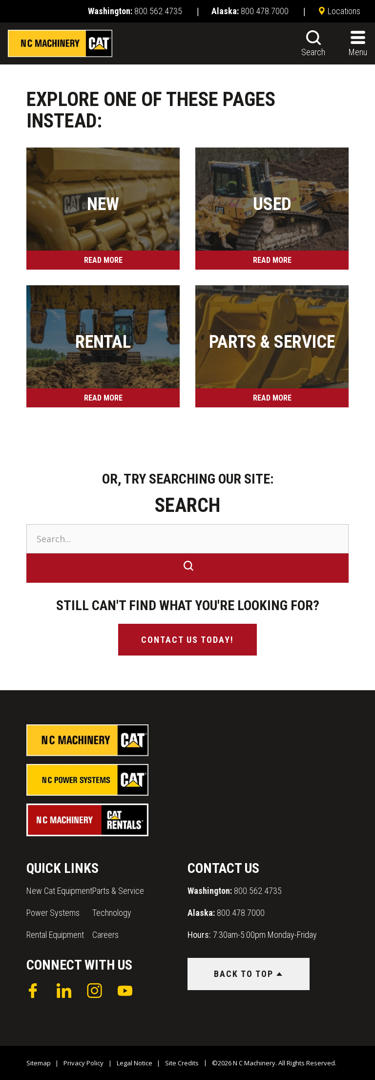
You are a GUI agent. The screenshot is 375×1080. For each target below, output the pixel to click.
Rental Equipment (55, 935)
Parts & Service (118, 891)
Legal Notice (134, 1063)
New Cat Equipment (59, 891)
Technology (111, 913)
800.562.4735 (235, 891)
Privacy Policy (83, 1063)
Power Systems (53, 913)
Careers (105, 935)
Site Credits (182, 1063)
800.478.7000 (226, 913)
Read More (103, 260)
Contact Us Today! (187, 640)
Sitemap (38, 1063)
